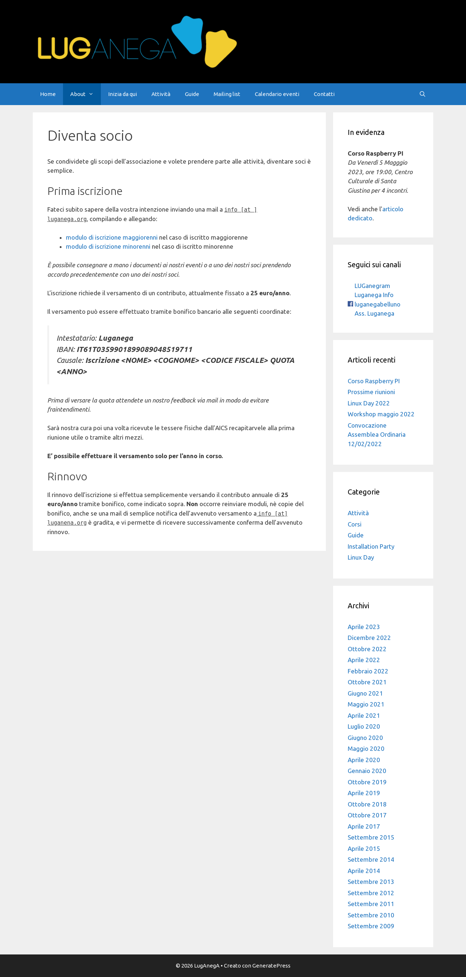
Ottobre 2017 (367, 815)
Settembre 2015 (371, 837)
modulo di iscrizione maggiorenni (112, 237)
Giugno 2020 (365, 737)
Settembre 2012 (371, 892)
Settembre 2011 (371, 903)
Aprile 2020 (364, 759)
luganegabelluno (374, 304)
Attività (160, 94)
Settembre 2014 (371, 859)
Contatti (324, 94)
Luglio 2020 (364, 726)
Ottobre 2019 (367, 781)
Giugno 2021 (365, 693)
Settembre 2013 (371, 881)
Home (48, 94)
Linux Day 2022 (369, 403)
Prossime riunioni (371, 391)
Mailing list (227, 94)
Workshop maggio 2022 (381, 414)
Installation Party (371, 546)
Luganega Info (373, 294)
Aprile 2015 (364, 848)
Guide (192, 94)
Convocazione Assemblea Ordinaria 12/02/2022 (377, 434)
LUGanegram (371, 285)
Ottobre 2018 (367, 804)
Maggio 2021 (366, 704)
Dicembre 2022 (369, 637)
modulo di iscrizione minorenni (108, 246)
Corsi (355, 524)
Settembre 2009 (371, 925)
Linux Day (361, 557)
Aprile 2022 (364, 659)
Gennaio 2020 (367, 770)
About (85, 94)
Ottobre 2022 (367, 648)
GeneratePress (271, 965)
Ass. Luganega (373, 313)
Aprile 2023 (364, 626)
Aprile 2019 (364, 792)
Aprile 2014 (364, 870)
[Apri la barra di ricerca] (422, 94)
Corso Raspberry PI (374, 380)
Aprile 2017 (364, 826)
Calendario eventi (277, 94)
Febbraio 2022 (368, 671)
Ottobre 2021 (367, 681)
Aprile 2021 (364, 715)
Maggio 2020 (366, 748)
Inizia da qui (122, 94)
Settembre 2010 (371, 915)
